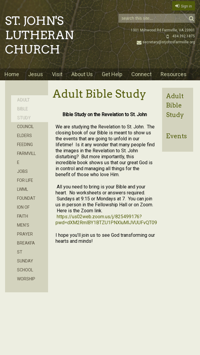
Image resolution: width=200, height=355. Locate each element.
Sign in (186, 6)
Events (176, 136)
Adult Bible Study (175, 105)
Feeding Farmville (26, 153)
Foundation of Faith (26, 207)
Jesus (35, 74)
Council (25, 126)
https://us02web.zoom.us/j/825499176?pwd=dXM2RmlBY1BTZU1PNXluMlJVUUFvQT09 (106, 219)
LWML (22, 189)
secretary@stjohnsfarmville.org (166, 42)
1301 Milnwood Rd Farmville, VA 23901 (163, 30)
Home (11, 74)
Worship (26, 278)
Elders (24, 135)
